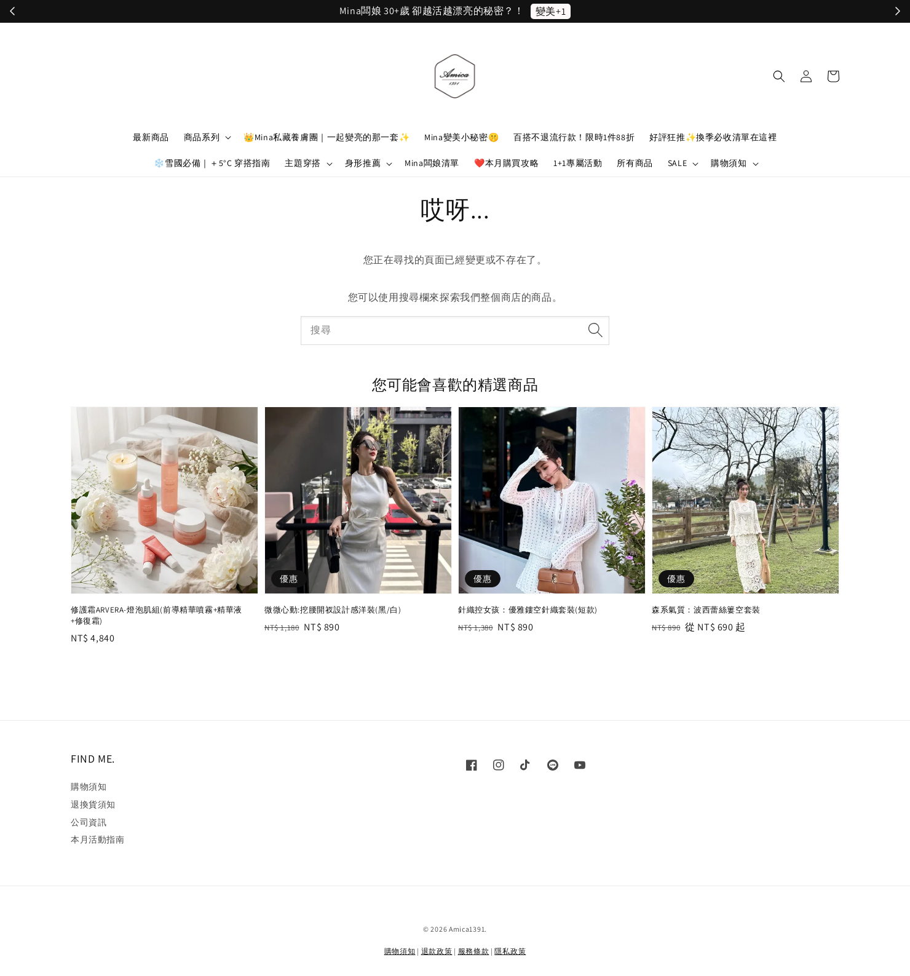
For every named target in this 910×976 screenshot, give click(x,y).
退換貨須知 (93, 804)
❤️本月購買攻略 (506, 163)
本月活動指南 (98, 839)
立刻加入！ (543, 11)
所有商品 (634, 163)
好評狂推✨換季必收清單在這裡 (713, 137)
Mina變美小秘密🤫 (461, 137)
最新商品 (150, 137)
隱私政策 (510, 951)
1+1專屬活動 (577, 163)
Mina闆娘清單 (432, 163)
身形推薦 (363, 163)
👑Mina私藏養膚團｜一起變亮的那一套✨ (326, 137)
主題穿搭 (302, 163)
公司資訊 (88, 822)
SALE (677, 163)
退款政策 (437, 951)
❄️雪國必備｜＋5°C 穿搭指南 (212, 163)
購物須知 (728, 163)
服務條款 (473, 951)
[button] (779, 76)
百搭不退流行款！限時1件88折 (574, 137)
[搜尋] (595, 330)
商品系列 (202, 137)
